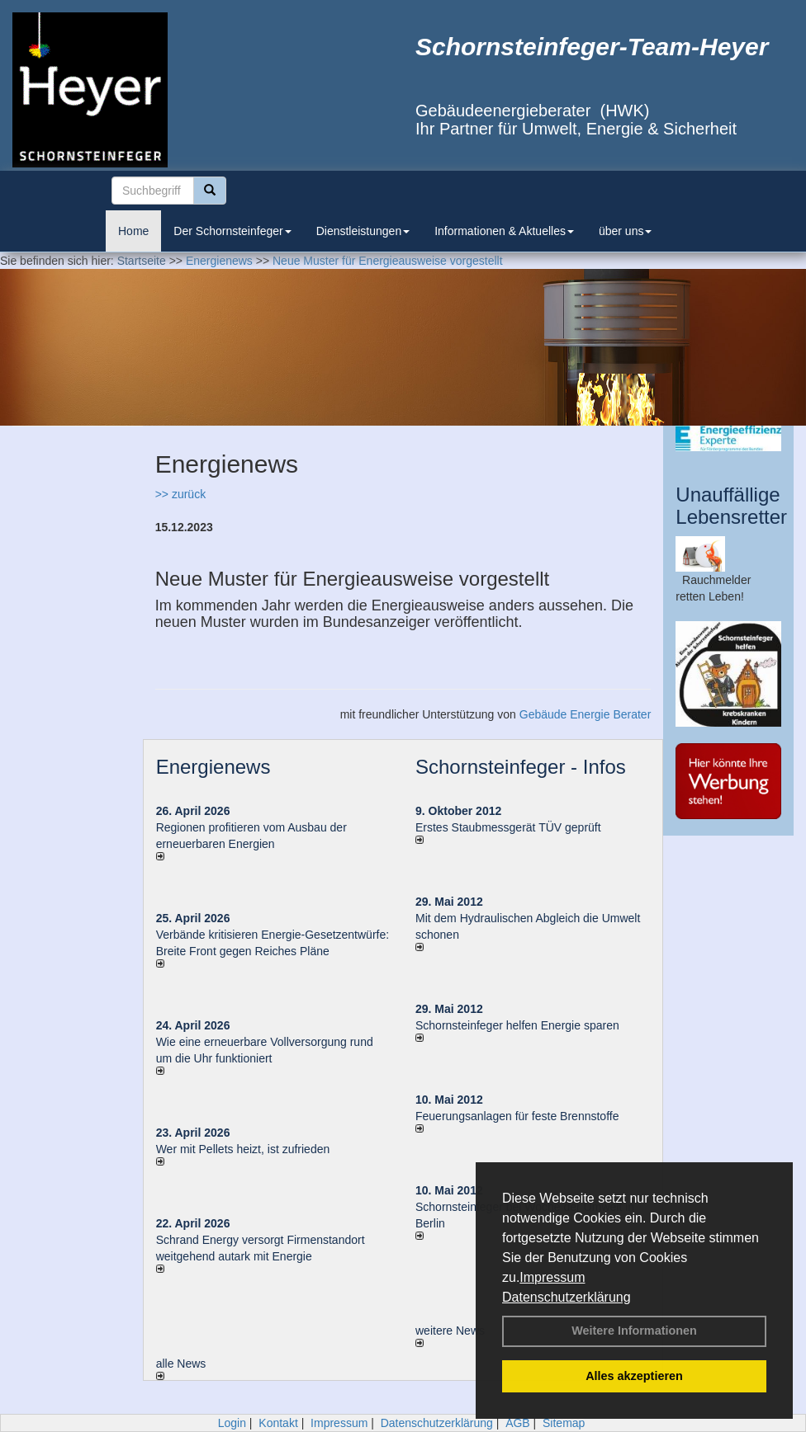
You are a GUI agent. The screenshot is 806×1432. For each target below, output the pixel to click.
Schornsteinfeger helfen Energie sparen (517, 1025)
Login (232, 1423)
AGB (517, 1423)
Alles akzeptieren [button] (634, 1376)
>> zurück (180, 494)
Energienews (213, 767)
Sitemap (564, 1423)
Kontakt (277, 1423)
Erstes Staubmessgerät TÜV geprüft (508, 827)
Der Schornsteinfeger (232, 231)
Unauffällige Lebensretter (731, 505)
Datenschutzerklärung (566, 1297)
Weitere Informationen (634, 1330)
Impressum (552, 1277)
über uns (625, 231)
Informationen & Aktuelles (504, 231)
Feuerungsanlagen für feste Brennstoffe (517, 1116)
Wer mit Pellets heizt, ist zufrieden (243, 1149)
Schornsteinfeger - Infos (520, 767)
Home (133, 231)
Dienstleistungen (363, 231)
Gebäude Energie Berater (585, 714)
